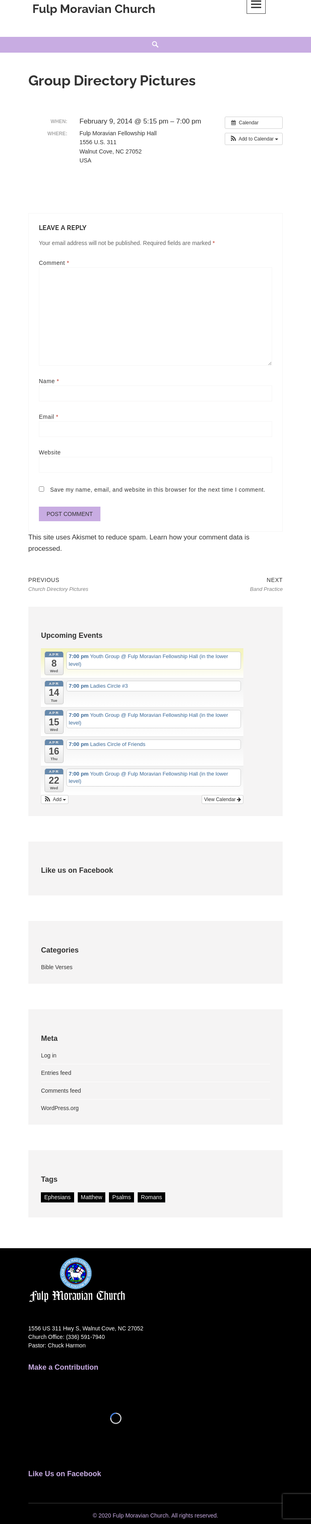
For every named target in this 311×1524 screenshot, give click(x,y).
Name (49, 381)
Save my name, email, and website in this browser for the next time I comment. (158, 489)
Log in (48, 1056)
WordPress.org (60, 1109)
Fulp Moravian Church (94, 9)
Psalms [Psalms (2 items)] (121, 1198)
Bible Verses (56, 968)
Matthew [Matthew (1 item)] (91, 1198)
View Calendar (222, 801)
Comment (54, 263)
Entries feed (56, 1074)
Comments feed (61, 1092)
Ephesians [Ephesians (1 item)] (57, 1198)
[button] (253, 139)
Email (48, 417)
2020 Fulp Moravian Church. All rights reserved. (158, 1515)
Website (50, 452)
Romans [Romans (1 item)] (151, 1198)
